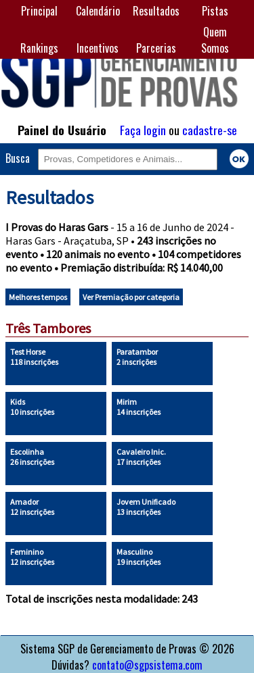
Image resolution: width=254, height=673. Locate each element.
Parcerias (156, 48)
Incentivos (98, 48)
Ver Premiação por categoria (131, 297)
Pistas (215, 11)
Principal (39, 11)
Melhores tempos (38, 297)
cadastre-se (209, 130)
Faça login (143, 130)
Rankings (39, 48)
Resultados (156, 11)
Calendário (98, 11)
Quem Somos (215, 40)
